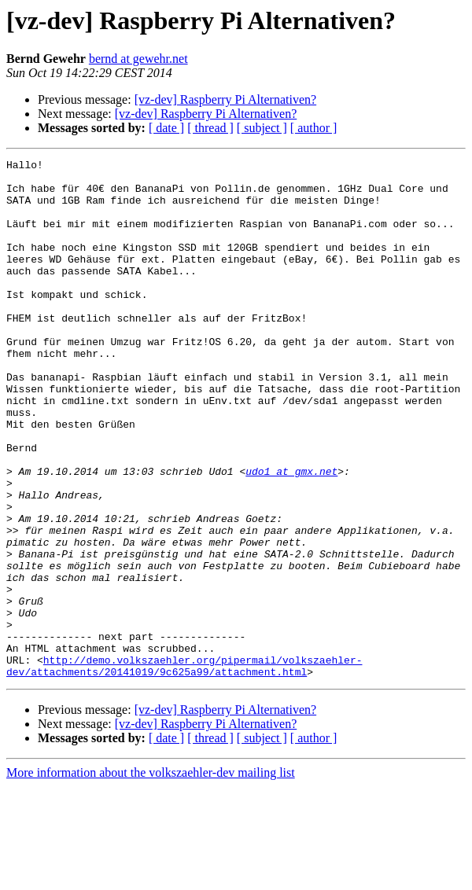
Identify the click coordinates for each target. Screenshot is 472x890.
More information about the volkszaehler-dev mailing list (150, 876)
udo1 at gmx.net (291, 535)
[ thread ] (210, 127)
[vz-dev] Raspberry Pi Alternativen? (225, 99)
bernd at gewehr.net (138, 58)
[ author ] (313, 127)
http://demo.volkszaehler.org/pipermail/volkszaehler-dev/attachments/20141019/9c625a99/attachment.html (184, 768)
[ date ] (166, 127)
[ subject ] (262, 127)
